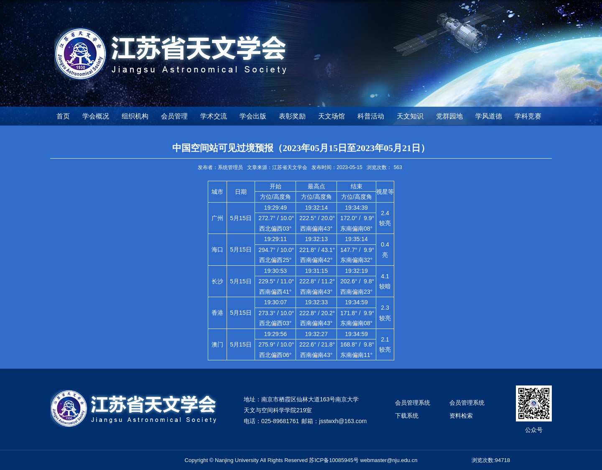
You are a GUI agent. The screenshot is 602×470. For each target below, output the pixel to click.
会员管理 (174, 116)
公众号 (534, 429)
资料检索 (461, 415)
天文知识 (410, 116)
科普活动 (370, 116)
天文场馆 (331, 116)
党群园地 (449, 116)
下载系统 (406, 415)
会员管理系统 (412, 402)
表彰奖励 (292, 116)
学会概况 (95, 116)
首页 (63, 116)
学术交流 (213, 116)
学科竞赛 (528, 116)
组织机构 (135, 116)
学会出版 (253, 116)
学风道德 (488, 116)
